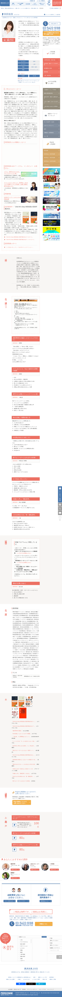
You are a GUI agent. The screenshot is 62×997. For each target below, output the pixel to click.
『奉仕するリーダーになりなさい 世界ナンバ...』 (23, 750)
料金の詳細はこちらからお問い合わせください (20, 802)
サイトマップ (50, 989)
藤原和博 (13, 864)
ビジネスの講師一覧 (25, 8)
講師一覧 (17, 8)
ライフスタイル (24, 941)
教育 (21, 952)
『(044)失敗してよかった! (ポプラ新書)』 (21, 733)
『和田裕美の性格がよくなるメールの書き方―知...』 (24, 759)
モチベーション (24, 946)
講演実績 (51, 977)
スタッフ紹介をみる (9, 901)
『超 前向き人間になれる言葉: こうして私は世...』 (24, 745)
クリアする (44, 936)
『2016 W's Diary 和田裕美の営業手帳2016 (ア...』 (24, 726)
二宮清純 (52, 864)
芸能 (21, 958)
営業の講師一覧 (34, 8)
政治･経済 (22, 944)
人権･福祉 (22, 954)
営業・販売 (34, 67)
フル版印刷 (57, 14)
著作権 (24, 989)
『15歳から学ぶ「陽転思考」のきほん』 (21, 773)
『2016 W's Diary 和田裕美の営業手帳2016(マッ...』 (24, 721)
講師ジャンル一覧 (42, 977)
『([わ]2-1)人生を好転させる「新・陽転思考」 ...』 (24, 776)
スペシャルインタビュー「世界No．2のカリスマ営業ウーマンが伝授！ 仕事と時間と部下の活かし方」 (16, 184)
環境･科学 (22, 956)
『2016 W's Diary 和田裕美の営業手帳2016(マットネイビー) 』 (20, 239)
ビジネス (23, 61)
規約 (34, 977)
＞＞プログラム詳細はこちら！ (24, 553)
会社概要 (10, 989)
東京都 (34, 75)
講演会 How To (17, 989)
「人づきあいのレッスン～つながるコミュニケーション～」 (19, 247)
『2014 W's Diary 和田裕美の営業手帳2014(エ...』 (23, 755)
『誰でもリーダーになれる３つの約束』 (21, 781)
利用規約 (31, 0)
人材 (34, 64)
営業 (34, 61)
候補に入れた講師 (10, 979)
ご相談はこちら (43, 924)
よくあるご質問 (40, 0)
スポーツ (22, 960)
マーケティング (34, 69)
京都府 (23, 75)
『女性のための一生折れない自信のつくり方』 (23, 768)
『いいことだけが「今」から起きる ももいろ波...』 (24, 741)
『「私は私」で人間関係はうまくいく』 (21, 736)
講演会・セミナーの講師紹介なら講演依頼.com (19, 977)
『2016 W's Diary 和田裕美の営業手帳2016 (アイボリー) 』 (19, 237)
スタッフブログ (21, 901)
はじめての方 (26, 979)
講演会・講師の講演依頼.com (7, 8)
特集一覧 (45, 979)
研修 (23, 67)
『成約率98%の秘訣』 (17, 730)
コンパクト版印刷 (50, 14)
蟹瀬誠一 (13, 872)
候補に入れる (14, 869)
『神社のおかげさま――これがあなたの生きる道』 (24, 764)
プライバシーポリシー (32, 989)
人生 (21, 939)
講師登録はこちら (44, 901)
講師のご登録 (53, 979)
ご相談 (19, 979)
